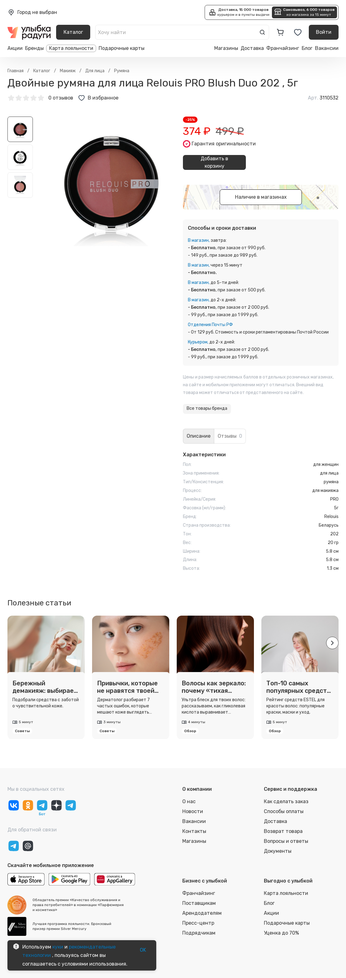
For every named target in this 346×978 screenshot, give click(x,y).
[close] (103, 26)
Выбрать (94, 69)
